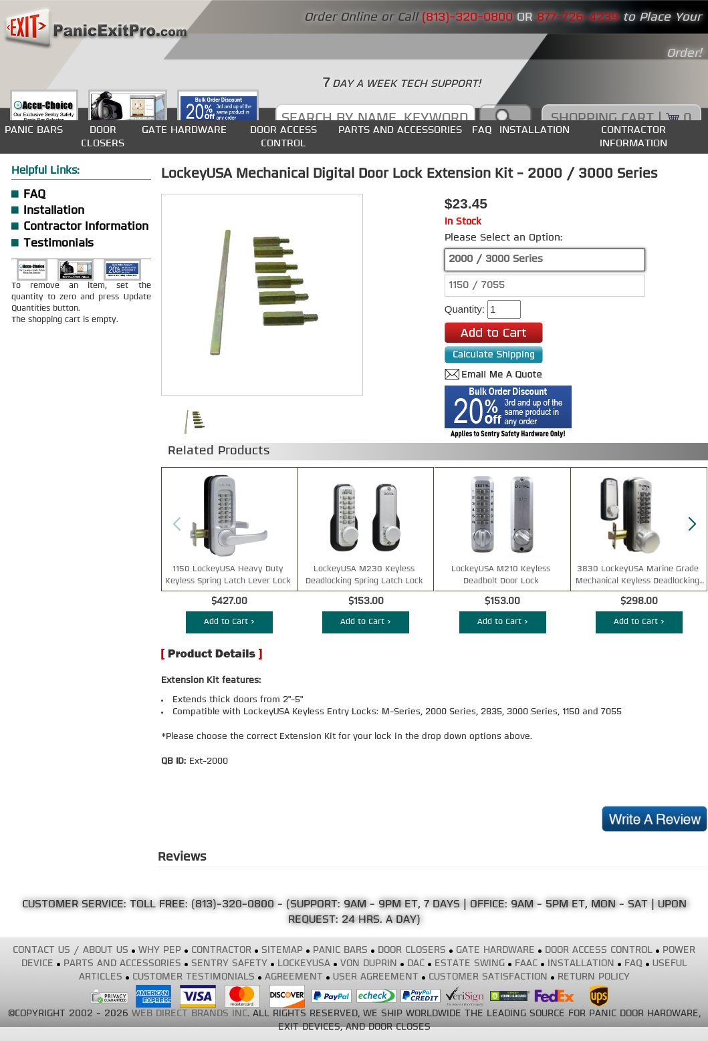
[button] (692, 524)
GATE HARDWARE (184, 130)
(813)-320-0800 (232, 904)
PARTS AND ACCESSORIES (400, 130)
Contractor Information (85, 227)
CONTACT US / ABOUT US (70, 950)
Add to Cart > (229, 622)
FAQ (481, 130)
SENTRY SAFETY (229, 964)
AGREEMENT (294, 977)
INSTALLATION (534, 130)
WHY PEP (159, 950)
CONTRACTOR (221, 950)
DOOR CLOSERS (102, 136)
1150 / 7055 (477, 286)
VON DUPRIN (368, 964)
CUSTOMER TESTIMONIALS (193, 977)
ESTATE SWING (470, 964)
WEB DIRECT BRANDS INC (189, 1014)
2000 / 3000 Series (496, 260)
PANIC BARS (34, 130)
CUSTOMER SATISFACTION (488, 977)
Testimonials (58, 243)
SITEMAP (282, 950)
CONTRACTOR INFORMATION (633, 136)
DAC (416, 964)
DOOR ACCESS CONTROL (283, 136)
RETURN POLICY (594, 977)
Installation (53, 210)
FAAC (526, 964)
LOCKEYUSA (303, 964)
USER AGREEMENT (376, 977)
